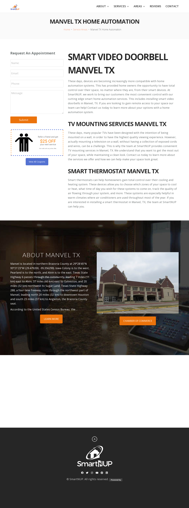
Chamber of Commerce (137, 320)
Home (67, 29)
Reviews (155, 6)
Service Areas (80, 29)
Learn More (51, 319)
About (101, 6)
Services (120, 6)
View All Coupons (37, 161)
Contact (172, 6)
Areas (138, 6)
